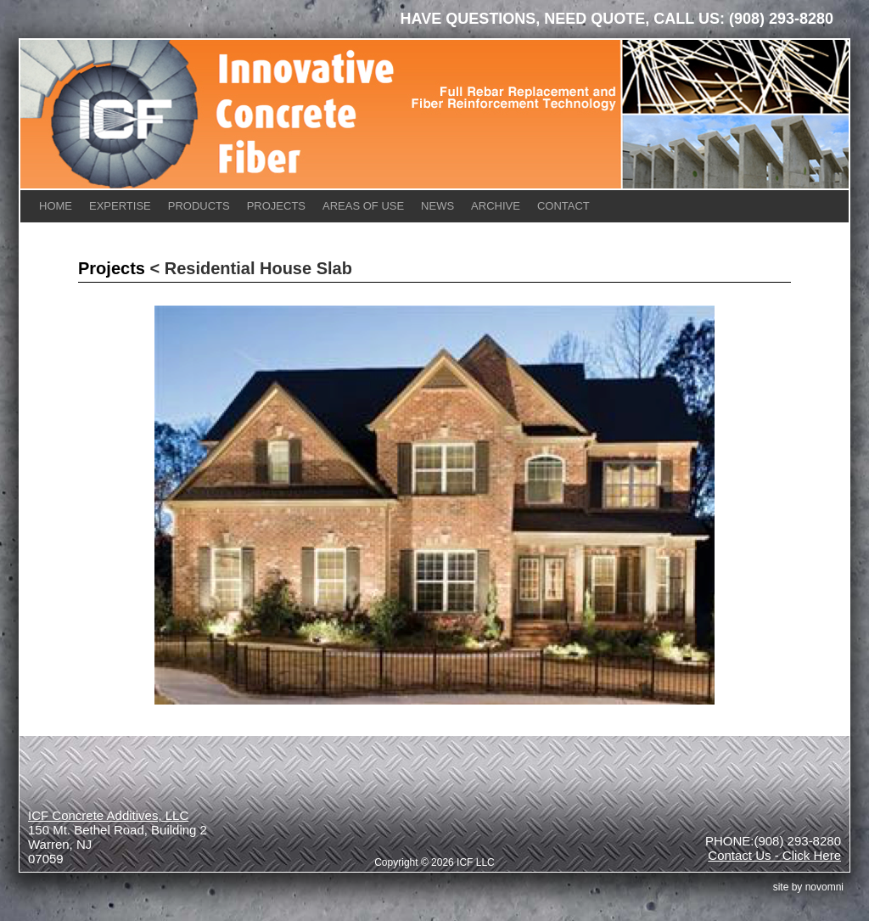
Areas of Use (363, 205)
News (437, 205)
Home (55, 205)
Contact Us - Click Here (774, 855)
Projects (276, 205)
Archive (495, 205)
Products (199, 205)
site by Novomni (808, 887)
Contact (563, 205)
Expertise (120, 205)
